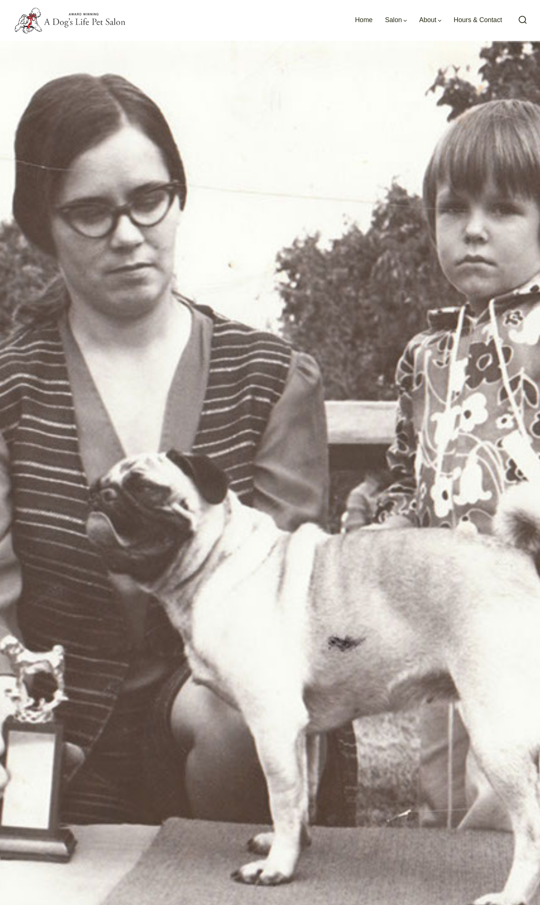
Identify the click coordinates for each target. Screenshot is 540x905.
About (430, 20)
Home (364, 20)
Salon (396, 20)
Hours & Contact (478, 20)
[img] (405, 21)
